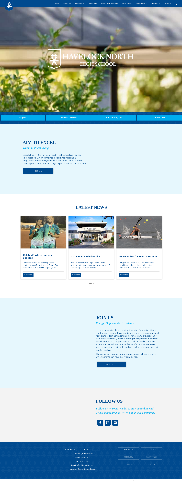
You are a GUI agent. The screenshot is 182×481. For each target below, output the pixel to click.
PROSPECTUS (128, 450)
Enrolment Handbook (68, 118)
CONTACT (151, 464)
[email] (115, 423)
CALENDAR (152, 450)
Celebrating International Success (37, 256)
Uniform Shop (159, 118)
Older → (91, 283)
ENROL (38, 171)
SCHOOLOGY (128, 457)
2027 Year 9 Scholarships (86, 256)
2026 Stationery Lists (113, 118)
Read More (28, 275)
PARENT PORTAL (151, 457)
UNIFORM (128, 464)
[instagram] (108, 423)
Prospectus (23, 118)
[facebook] (100, 423)
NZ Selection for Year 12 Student (138, 256)
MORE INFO (111, 364)
